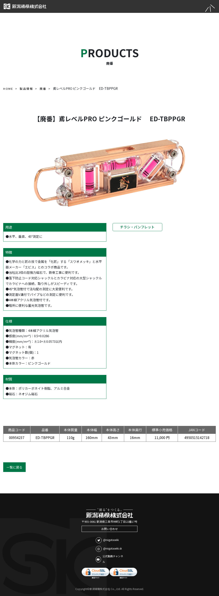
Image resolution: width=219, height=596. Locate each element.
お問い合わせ (109, 529)
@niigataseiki (107, 540)
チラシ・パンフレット (137, 226)
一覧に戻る (14, 467)
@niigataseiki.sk (109, 549)
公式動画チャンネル (109, 558)
